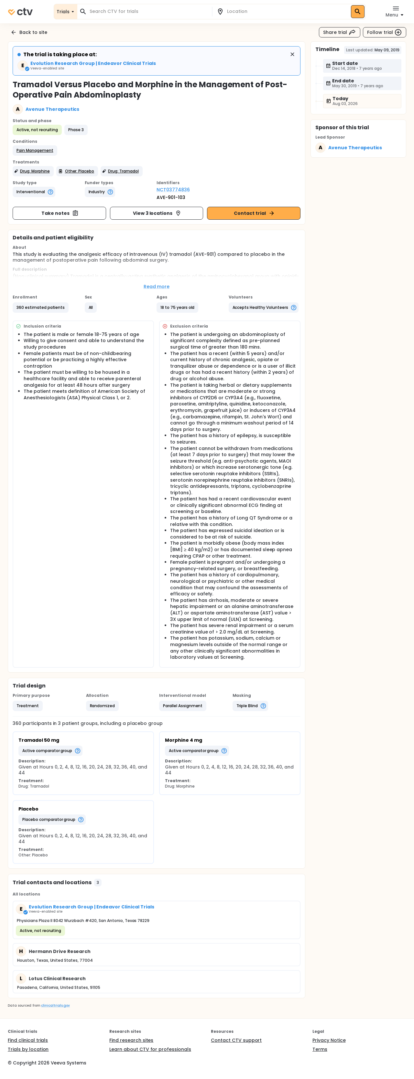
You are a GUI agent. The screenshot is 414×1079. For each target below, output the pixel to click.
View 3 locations (157, 213)
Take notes (60, 213)
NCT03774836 (173, 190)
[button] (35, 150)
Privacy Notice (329, 1040)
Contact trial (254, 213)
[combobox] (148, 11)
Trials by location (28, 1049)
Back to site (28, 32)
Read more (157, 286)
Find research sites (131, 1040)
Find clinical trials (28, 1040)
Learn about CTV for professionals (150, 1049)
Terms (319, 1049)
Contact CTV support (236, 1040)
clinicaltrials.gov (55, 1005)
